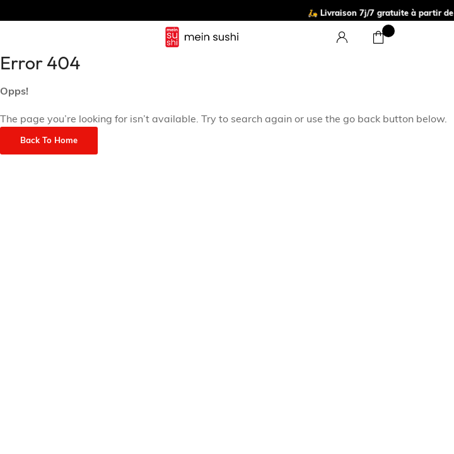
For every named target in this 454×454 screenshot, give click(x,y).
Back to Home (49, 141)
